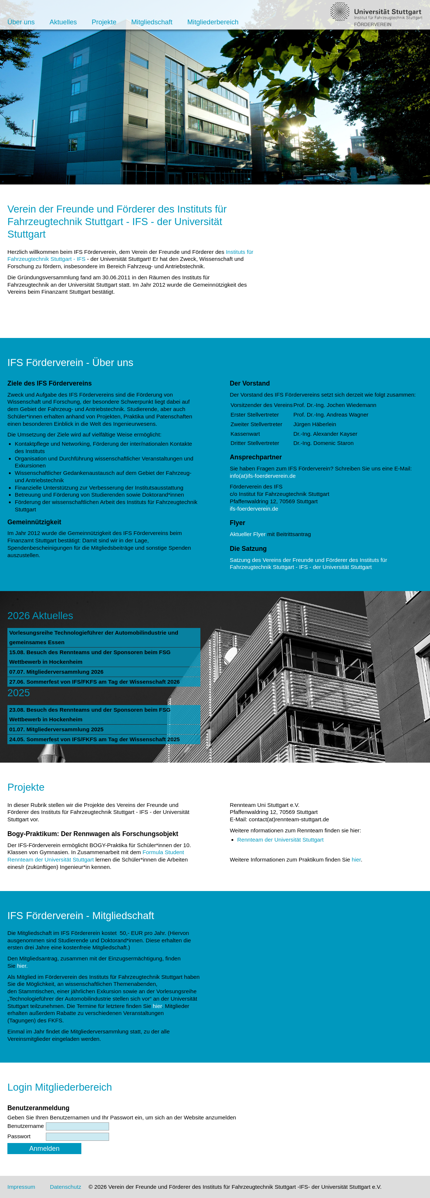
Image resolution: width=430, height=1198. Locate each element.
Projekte (104, 22)
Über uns (21, 22)
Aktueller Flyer (248, 534)
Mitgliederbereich (212, 22)
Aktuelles (63, 22)
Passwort (18, 1136)
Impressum (21, 1187)
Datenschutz (65, 1187)
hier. (22, 966)
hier (356, 859)
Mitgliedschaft (151, 22)
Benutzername (25, 1126)
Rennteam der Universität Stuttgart (280, 839)
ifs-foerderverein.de (254, 508)
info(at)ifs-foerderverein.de (263, 476)
